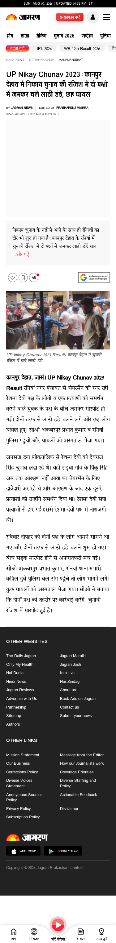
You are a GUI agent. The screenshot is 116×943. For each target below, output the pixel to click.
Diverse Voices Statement (19, 783)
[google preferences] (94, 277)
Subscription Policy (23, 817)
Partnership (16, 707)
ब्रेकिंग (41, 36)
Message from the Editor (82, 755)
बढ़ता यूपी (17, 49)
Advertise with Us (21, 699)
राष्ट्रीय (87, 36)
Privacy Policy (18, 809)
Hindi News (15, 60)
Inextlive (67, 673)
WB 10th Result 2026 (82, 49)
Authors (13, 724)
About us (68, 690)
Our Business (18, 764)
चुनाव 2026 (64, 36)
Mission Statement (22, 755)
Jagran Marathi (73, 656)
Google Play (63, 851)
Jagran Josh (70, 665)
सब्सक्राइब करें (69, 18)
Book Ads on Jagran (78, 699)
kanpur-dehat (71, 60)
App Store (23, 851)
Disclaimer (69, 809)
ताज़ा (25, 36)
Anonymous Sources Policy (24, 797)
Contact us (69, 707)
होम (10, 36)
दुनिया (105, 36)
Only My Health (19, 665)
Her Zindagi (70, 682)
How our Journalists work (82, 764)
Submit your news (76, 716)
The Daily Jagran (21, 656)
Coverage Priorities (76, 772)
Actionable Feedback (78, 795)
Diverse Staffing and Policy (78, 783)
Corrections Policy (22, 772)
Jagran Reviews (20, 690)
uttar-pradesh (41, 60)
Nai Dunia (15, 673)
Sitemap (13, 716)
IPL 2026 (44, 49)
